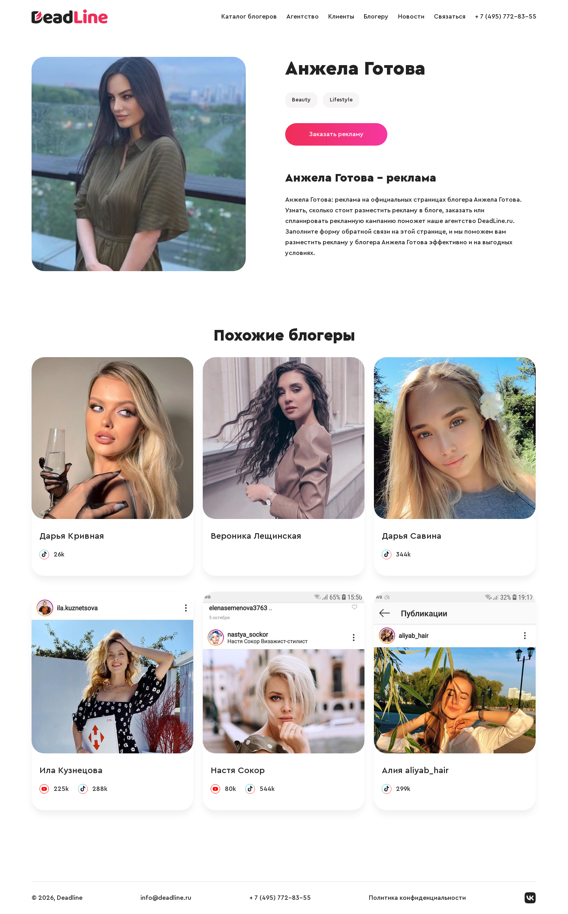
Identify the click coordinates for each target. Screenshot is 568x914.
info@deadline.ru (165, 898)
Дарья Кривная (71, 536)
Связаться (449, 16)
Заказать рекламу (336, 134)
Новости (411, 16)
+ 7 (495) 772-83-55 (505, 16)
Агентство (302, 16)
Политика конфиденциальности (417, 898)
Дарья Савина (411, 536)
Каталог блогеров (249, 16)
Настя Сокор (238, 770)
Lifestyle (341, 100)
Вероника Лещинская (256, 536)
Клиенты (341, 16)
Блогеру (376, 16)
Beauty (301, 100)
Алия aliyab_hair (415, 770)
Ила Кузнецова (71, 770)
